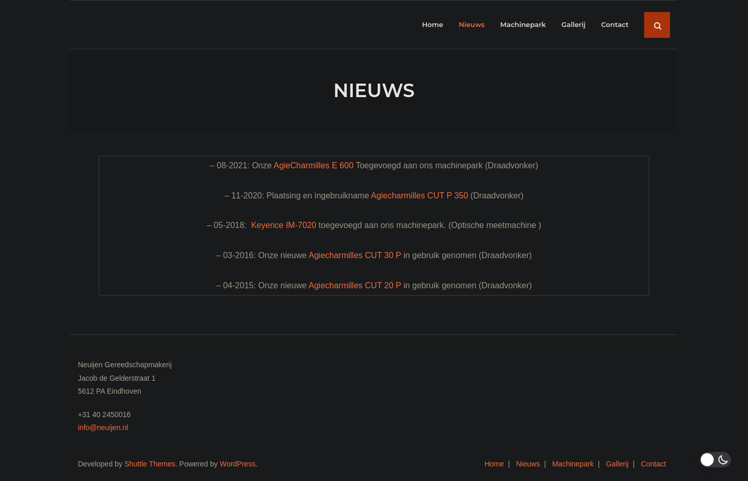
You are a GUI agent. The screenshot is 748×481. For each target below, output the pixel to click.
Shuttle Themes (150, 464)
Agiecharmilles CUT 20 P (355, 285)
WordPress (238, 464)
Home (494, 464)
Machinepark (573, 464)
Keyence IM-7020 (283, 225)
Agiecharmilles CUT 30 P (355, 255)
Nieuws (528, 464)
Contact (653, 464)
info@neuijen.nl (103, 427)
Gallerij (617, 464)
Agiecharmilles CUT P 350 (419, 195)
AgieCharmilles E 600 (314, 165)
